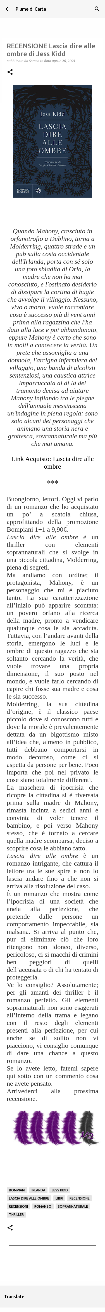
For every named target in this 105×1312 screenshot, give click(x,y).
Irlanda (38, 1190)
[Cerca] (97, 9)
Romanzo (42, 1206)
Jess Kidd (60, 1190)
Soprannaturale (73, 1206)
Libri (59, 1198)
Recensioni (18, 1206)
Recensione (80, 1198)
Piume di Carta (31, 9)
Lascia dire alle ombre (29, 1198)
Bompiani (17, 1190)
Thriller (16, 1214)
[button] (10, 72)
